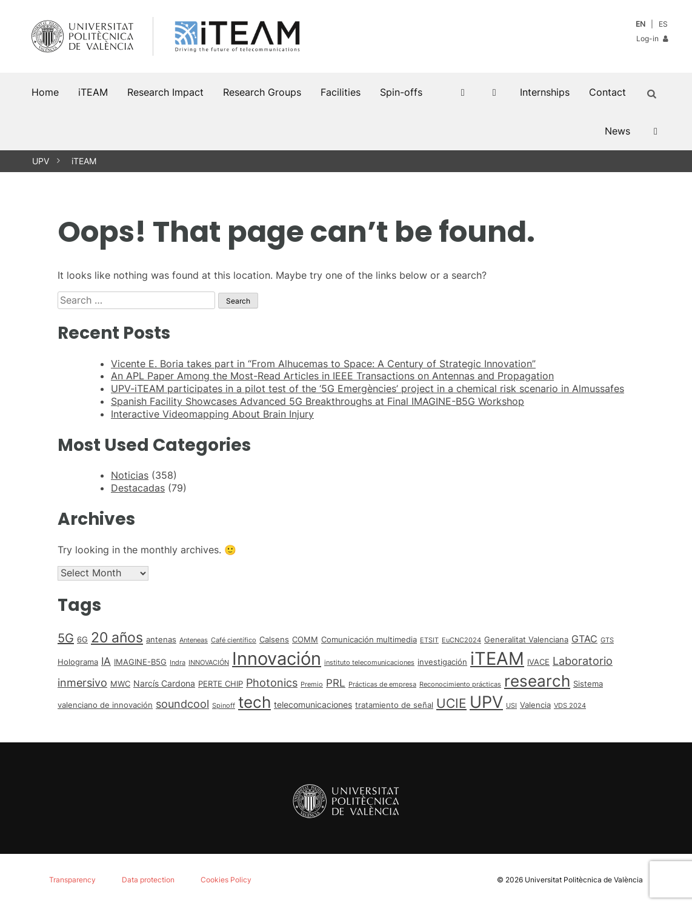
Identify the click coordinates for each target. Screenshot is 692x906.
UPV (40, 161)
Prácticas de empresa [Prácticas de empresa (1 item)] (382, 684)
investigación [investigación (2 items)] (442, 662)
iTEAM (84, 161)
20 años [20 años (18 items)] (117, 637)
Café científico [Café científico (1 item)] (233, 640)
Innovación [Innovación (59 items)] (276, 658)
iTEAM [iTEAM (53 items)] (497, 658)
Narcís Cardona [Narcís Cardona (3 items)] (164, 683)
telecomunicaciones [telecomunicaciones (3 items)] (313, 704)
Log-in (652, 38)
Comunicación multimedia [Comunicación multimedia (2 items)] (369, 639)
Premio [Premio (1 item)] (312, 684)
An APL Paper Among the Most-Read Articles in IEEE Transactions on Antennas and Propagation (332, 376)
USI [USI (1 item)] (511, 706)
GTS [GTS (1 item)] (607, 640)
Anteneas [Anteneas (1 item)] (193, 640)
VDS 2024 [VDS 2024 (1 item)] (570, 706)
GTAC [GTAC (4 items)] (584, 639)
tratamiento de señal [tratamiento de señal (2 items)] (394, 705)
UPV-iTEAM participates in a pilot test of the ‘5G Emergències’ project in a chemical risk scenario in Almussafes (367, 388)
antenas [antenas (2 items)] (161, 639)
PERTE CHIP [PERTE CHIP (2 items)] (220, 683)
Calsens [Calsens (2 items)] (274, 639)
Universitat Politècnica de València (584, 879)
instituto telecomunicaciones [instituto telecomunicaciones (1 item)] (369, 663)
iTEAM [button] (93, 92)
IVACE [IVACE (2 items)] (538, 662)
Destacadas (138, 488)
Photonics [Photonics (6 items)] (272, 682)
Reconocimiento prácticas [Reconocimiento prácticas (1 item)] (460, 684)
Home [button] (45, 92)
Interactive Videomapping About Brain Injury (212, 414)
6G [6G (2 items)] (82, 639)
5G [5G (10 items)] (66, 638)
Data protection (148, 879)
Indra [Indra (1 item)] (177, 663)
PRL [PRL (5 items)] (335, 683)
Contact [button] (607, 92)
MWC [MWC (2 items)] (120, 683)
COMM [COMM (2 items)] (305, 639)
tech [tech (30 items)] (254, 702)
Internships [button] (545, 92)
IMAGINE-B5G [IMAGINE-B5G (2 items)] (140, 662)
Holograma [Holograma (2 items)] (78, 662)
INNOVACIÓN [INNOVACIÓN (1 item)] (208, 663)
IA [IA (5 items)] (106, 661)
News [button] (617, 131)
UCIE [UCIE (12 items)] (451, 703)
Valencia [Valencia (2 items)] (535, 705)
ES (663, 23)
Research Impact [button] (165, 92)
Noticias (129, 475)
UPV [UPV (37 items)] (486, 701)
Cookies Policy (226, 879)
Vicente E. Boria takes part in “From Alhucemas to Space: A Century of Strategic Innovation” (323, 364)
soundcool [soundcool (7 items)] (182, 703)
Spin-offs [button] (401, 92)
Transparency (72, 879)
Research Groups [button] (262, 92)
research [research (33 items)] (537, 680)
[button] (653, 92)
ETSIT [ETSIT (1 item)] (429, 640)
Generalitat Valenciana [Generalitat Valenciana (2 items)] (526, 639)
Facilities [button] (341, 92)
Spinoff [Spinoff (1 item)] (223, 706)
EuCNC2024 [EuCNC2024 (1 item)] (461, 640)
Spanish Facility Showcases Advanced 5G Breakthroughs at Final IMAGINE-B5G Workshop (317, 401)
